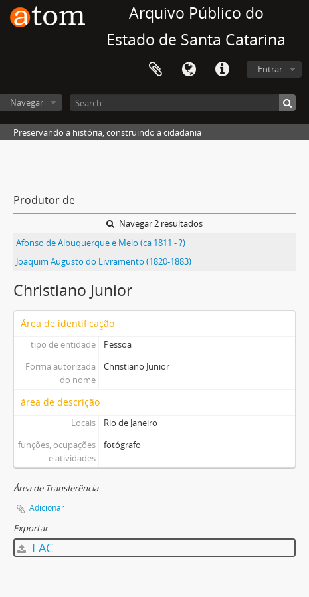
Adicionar (46, 507)
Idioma (188, 69)
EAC (35, 548)
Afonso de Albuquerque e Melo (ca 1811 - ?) (100, 243)
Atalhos (222, 69)
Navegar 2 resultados (154, 223)
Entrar (270, 69)
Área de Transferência (155, 69)
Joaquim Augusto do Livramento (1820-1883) (103, 261)
